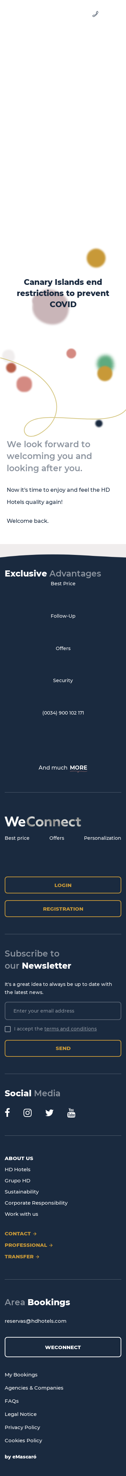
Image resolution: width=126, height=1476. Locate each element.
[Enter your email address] (63, 1011)
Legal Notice (21, 1414)
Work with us (21, 1214)
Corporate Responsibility (36, 1203)
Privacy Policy (22, 1427)
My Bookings (21, 1374)
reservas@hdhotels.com (36, 1321)
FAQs (12, 1401)
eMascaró (24, 1457)
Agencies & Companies (34, 1388)
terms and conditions (70, 1029)
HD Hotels (18, 1169)
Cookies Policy (23, 1440)
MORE (78, 767)
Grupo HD (17, 1180)
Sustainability (22, 1191)
